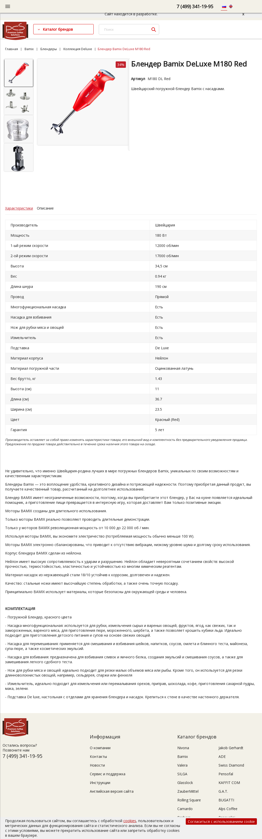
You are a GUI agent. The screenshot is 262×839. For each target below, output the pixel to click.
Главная (11, 49)
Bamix (29, 49)
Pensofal (226, 773)
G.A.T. (223, 791)
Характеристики (19, 208)
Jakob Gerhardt (231, 747)
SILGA (182, 773)
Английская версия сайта (112, 791)
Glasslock (185, 782)
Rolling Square (189, 800)
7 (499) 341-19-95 (195, 6)
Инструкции (100, 782)
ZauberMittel (188, 791)
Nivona (183, 747)
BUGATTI (226, 800)
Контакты (98, 756)
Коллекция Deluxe (77, 49)
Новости (97, 765)
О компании (100, 747)
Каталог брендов (58, 29)
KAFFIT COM (229, 782)
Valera (182, 765)
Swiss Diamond (231, 765)
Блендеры (48, 49)
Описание (45, 208)
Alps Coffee (228, 808)
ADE (222, 756)
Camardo (185, 808)
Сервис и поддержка (107, 773)
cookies (129, 820)
